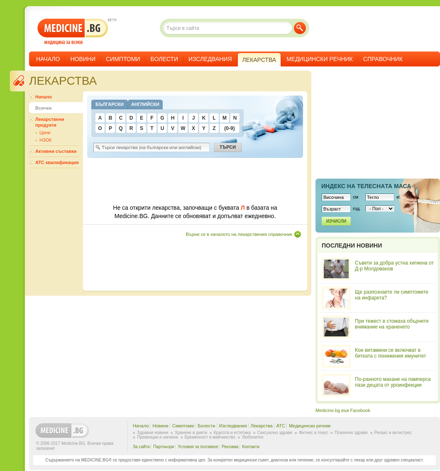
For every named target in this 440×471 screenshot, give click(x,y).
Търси (300, 28)
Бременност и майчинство (210, 437)
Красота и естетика (232, 432)
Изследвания (210, 59)
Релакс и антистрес (393, 432)
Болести (164, 59)
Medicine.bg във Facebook (342, 410)
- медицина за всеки (72, 32)
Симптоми (123, 59)
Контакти (250, 446)
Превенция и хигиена (157, 437)
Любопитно (253, 437)
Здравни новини (152, 432)
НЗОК (45, 139)
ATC (280, 425)
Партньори (163, 446)
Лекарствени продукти (49, 122)
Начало (48, 59)
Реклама (230, 446)
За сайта (141, 446)
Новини (82, 59)
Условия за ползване (198, 446)
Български (109, 104)
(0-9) (229, 128)
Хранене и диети (191, 432)
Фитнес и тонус (313, 432)
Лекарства (262, 425)
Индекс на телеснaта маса (366, 186)
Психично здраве (351, 432)
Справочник (383, 59)
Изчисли (336, 221)
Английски (145, 104)
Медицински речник (319, 59)
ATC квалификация (57, 162)
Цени (44, 132)
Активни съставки (55, 151)
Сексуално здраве (275, 432)
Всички (43, 107)
